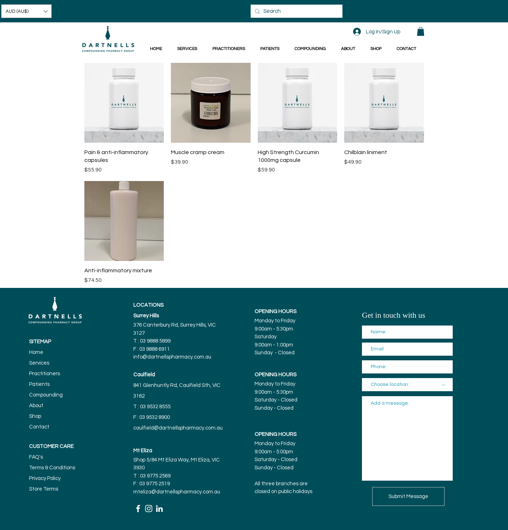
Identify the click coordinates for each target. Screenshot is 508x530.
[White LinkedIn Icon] (159, 508)
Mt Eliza (142, 450)
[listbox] (26, 11)
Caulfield (144, 374)
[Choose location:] (407, 384)
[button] (26, 11)
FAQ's (36, 457)
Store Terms (43, 489)
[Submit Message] (408, 496)
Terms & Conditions (52, 467)
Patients (39, 384)
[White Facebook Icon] (138, 508)
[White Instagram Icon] (148, 508)
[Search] (295, 11)
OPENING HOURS (275, 311)
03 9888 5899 (156, 341)
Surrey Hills (146, 315)
